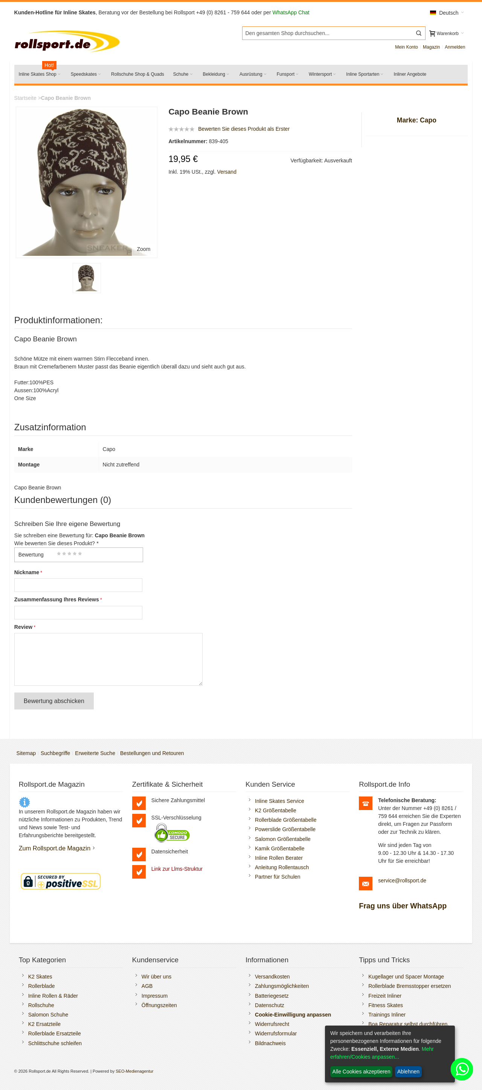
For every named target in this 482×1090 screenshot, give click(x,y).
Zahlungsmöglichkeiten (282, 986)
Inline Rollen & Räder (53, 996)
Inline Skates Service (279, 801)
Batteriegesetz (272, 996)
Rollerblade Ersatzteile (54, 1033)
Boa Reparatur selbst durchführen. (408, 1024)
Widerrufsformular (276, 1033)
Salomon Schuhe (48, 1015)
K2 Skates (40, 977)
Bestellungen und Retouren (152, 753)
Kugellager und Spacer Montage (406, 977)
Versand (226, 172)
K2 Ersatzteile (44, 1024)
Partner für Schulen (277, 877)
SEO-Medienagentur (134, 1071)
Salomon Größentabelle (283, 839)
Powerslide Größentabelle (285, 829)
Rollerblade (41, 986)
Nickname (26, 572)
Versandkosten (272, 977)
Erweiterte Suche (95, 753)
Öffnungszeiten (159, 1005)
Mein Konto (406, 47)
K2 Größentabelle (275, 810)
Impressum (155, 996)
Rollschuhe (41, 1005)
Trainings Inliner (387, 1015)
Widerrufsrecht (272, 1024)
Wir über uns (156, 977)
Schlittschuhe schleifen (55, 1043)
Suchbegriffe (55, 753)
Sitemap (26, 753)
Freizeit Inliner (384, 996)
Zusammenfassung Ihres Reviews (56, 599)
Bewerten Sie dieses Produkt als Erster (244, 129)
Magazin (431, 47)
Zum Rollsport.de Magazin (55, 848)
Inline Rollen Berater (279, 858)
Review (23, 627)
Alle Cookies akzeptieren (361, 1072)
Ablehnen (408, 1072)
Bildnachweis (270, 1043)
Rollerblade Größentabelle (285, 820)
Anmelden (455, 47)
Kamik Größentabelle (280, 848)
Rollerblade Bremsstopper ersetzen (409, 986)
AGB (147, 986)
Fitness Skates (385, 1005)
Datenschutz (269, 1005)
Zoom (144, 249)
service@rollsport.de (402, 881)
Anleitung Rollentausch (282, 867)
